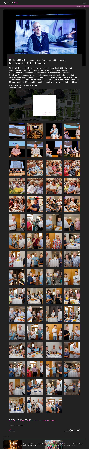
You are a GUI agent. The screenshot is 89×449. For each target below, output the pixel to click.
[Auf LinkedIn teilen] (71, 430)
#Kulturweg (30, 420)
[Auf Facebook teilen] (68, 430)
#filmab (24, 420)
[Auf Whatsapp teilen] (75, 430)
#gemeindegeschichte (15, 420)
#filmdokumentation (50, 420)
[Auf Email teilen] (78, 430)
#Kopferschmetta (39, 420)
